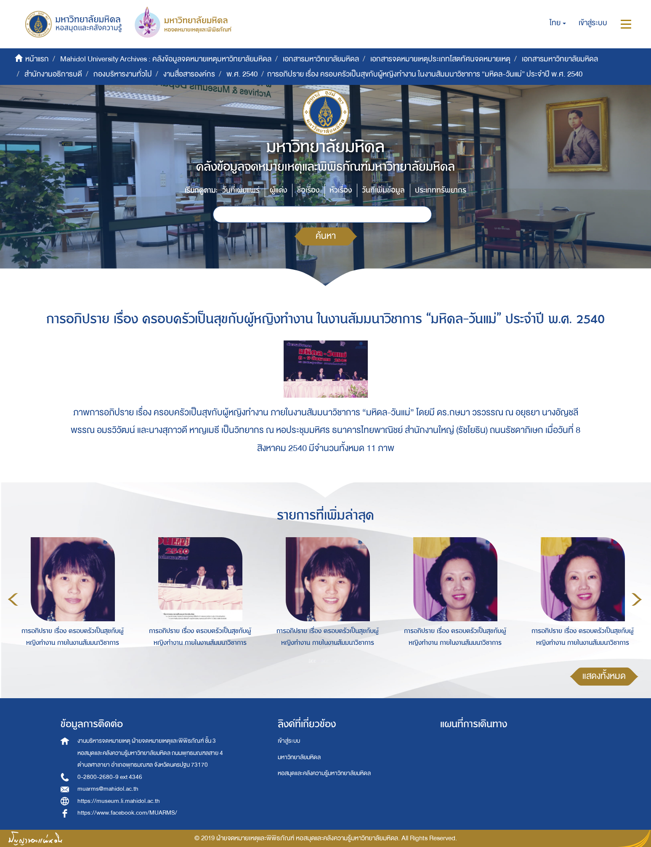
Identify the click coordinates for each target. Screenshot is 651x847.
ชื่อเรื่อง (308, 190)
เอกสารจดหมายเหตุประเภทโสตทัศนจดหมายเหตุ (440, 59)
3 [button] (337, 661)
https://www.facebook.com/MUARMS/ (127, 812)
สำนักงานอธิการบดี (53, 74)
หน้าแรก (37, 59)
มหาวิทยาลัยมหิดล (299, 757)
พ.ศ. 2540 (242, 74)
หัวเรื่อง (340, 190)
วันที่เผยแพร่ (241, 190)
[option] (70, 598)
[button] (557, 23)
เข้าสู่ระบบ (289, 741)
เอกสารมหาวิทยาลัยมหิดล (321, 59)
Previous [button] (13, 599)
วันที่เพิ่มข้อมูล (383, 190)
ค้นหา (326, 236)
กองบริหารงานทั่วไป (122, 74)
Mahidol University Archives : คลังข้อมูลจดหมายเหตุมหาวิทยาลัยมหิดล (165, 59)
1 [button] (312, 661)
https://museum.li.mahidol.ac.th (118, 801)
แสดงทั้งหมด (604, 676)
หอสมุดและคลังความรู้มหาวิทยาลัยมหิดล (324, 773)
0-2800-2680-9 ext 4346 (109, 777)
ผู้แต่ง (278, 190)
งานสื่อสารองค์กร (189, 74)
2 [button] (325, 661)
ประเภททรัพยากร (440, 190)
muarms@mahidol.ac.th (107, 789)
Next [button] (636, 599)
